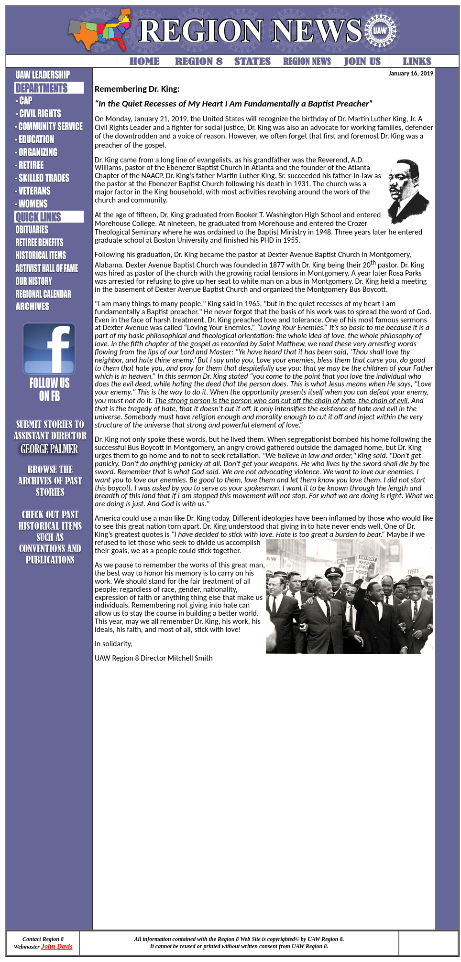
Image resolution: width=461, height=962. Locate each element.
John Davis (57, 946)
